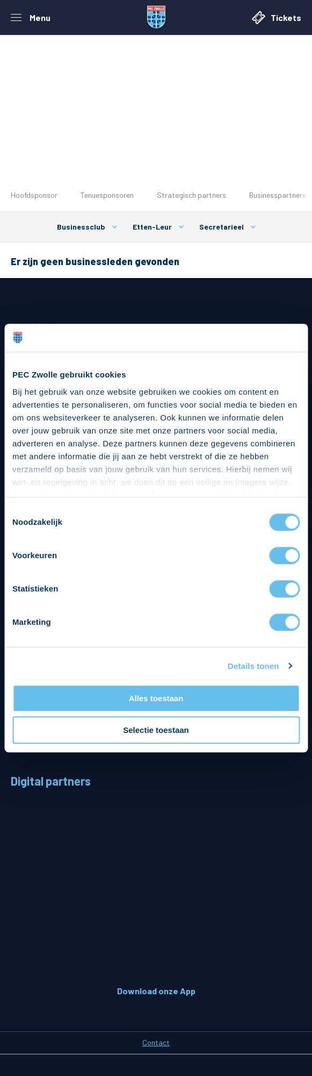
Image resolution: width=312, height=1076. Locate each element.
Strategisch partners (191, 194)
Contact (156, 1042)
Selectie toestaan (156, 730)
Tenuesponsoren (107, 194)
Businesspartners (277, 194)
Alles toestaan (156, 698)
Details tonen (253, 666)
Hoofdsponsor (34, 194)
